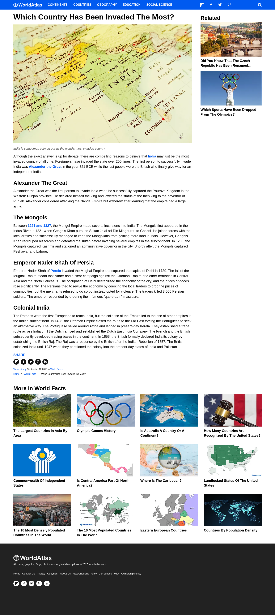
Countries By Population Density (230, 530)
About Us (65, 573)
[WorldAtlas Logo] (29, 5)
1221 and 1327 (39, 226)
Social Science (159, 4)
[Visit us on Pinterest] (39, 583)
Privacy (41, 573)
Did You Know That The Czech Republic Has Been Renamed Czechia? (225, 65)
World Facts (56, 369)
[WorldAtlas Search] (260, 5)
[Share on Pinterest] (38, 362)
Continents (58, 4)
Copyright (52, 573)
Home (16, 573)
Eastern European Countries (163, 530)
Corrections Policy (109, 573)
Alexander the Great (45, 167)
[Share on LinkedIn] (45, 362)
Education (132, 4)
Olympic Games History (96, 431)
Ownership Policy (131, 573)
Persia (56, 271)
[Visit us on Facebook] (24, 583)
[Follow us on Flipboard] (16, 583)
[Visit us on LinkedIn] (47, 583)
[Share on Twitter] (31, 362)
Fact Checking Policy (85, 573)
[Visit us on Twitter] (31, 583)
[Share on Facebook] (23, 362)
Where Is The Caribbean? (161, 481)
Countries (82, 4)
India (152, 156)
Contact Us (28, 573)
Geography (107, 4)
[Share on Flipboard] (16, 362)
